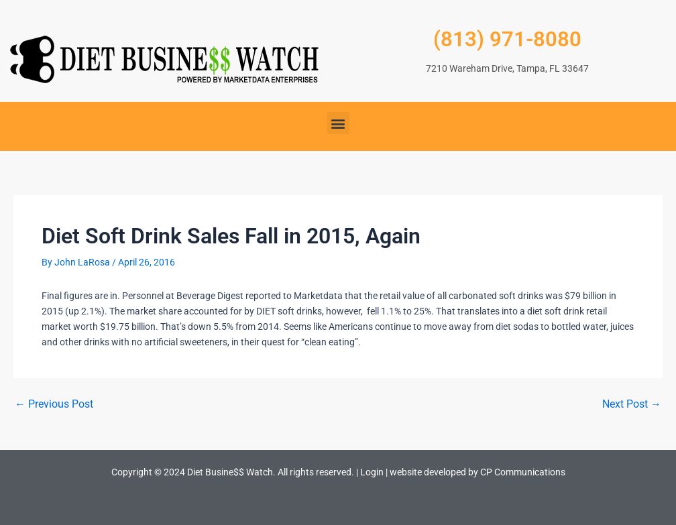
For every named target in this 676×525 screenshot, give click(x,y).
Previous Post (54, 404)
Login (372, 472)
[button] (338, 123)
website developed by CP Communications (477, 472)
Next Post (631, 404)
